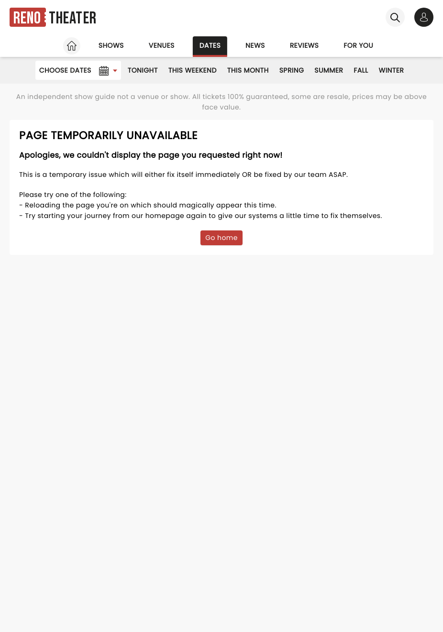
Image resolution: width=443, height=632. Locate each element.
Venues (162, 45)
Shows (111, 45)
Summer (328, 70)
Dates (210, 45)
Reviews (304, 45)
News (255, 45)
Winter (391, 70)
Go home (221, 237)
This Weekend (192, 70)
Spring (291, 70)
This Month (248, 70)
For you (358, 45)
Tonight (143, 70)
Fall (361, 70)
